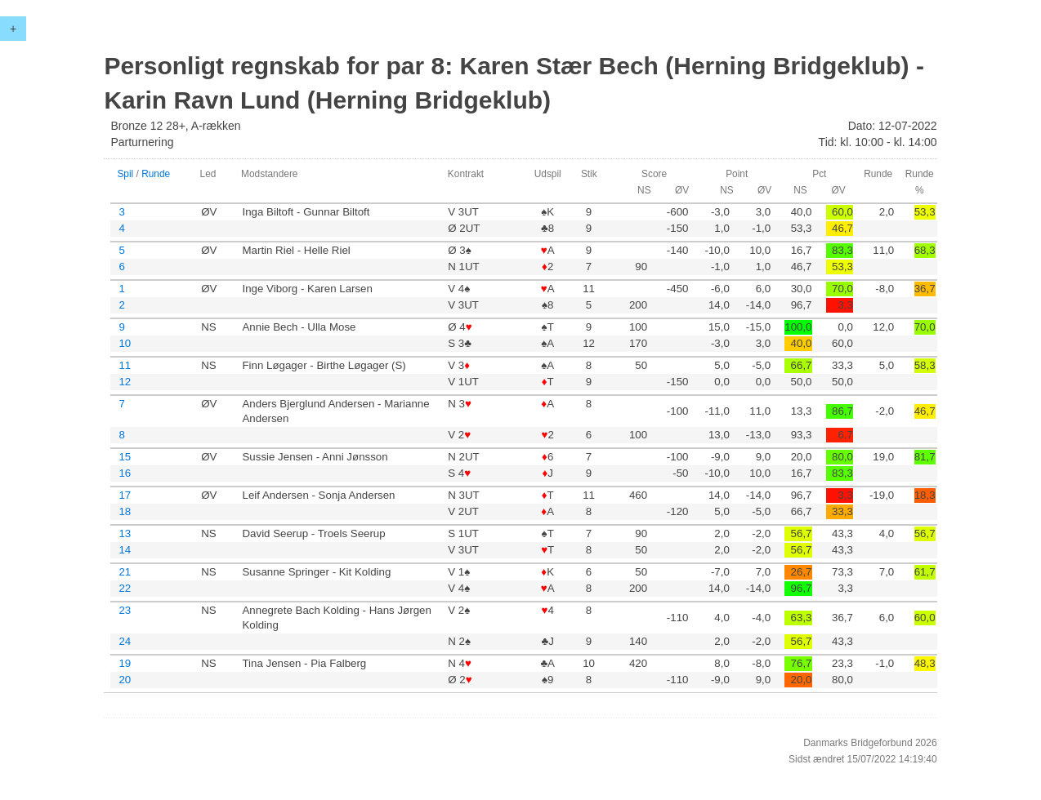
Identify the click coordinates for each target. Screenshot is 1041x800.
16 (124, 473)
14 (124, 550)
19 (124, 663)
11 (124, 365)
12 (124, 382)
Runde (155, 174)
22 (124, 588)
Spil (125, 174)
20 (124, 679)
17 (124, 495)
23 (124, 610)
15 (124, 457)
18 (124, 511)
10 (124, 343)
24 (124, 641)
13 (124, 533)
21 (124, 572)
